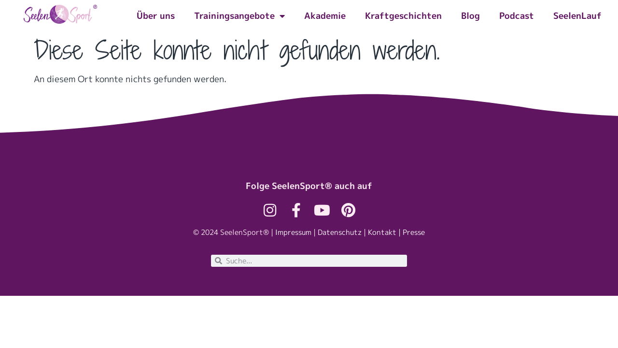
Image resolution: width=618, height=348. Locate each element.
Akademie (325, 16)
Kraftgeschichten (403, 16)
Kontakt (382, 232)
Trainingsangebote (239, 16)
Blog (470, 16)
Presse (414, 232)
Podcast (516, 16)
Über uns (156, 16)
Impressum (293, 232)
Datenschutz (340, 232)
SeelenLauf (577, 16)
